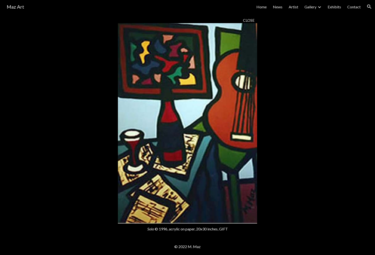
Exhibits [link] (334, 7)
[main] (187, 20)
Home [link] (261, 7)
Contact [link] (354, 7)
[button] (369, 6)
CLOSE (248, 20)
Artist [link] (293, 7)
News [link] (277, 7)
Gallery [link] (310, 7)
